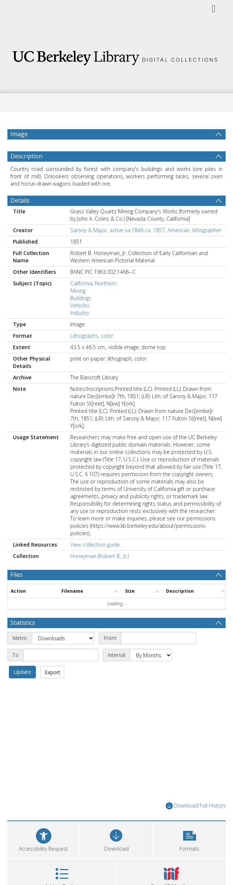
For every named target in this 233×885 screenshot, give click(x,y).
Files (16, 575)
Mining (77, 290)
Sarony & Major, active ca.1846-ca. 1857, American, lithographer (145, 230)
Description (26, 156)
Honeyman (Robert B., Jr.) (99, 555)
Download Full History (196, 806)
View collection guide (95, 544)
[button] (189, 838)
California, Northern (93, 283)
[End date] (60, 655)
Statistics (22, 623)
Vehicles (80, 305)
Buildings (80, 298)
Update (22, 671)
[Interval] (151, 655)
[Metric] (63, 638)
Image (19, 134)
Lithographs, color (91, 335)
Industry (79, 312)
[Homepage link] (116, 56)
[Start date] (158, 638)
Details (20, 200)
